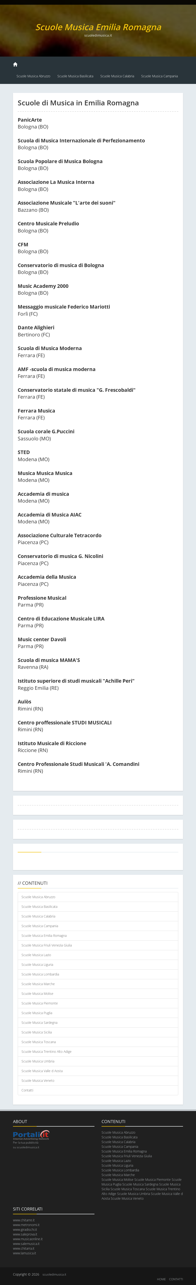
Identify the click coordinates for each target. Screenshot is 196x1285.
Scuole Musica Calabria (117, 76)
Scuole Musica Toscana (38, 1042)
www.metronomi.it (26, 1225)
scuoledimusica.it (54, 1274)
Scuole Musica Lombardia (40, 974)
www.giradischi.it (25, 1229)
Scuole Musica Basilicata (75, 76)
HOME (161, 1279)
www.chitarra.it (23, 1248)
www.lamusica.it (24, 1253)
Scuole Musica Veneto (37, 1080)
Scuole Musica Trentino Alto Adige (46, 1051)
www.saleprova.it (25, 1234)
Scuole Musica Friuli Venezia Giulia (46, 945)
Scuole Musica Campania (159, 76)
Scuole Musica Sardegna (39, 1022)
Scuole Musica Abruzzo (33, 76)
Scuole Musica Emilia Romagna (44, 935)
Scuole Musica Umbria (37, 1061)
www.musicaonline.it (28, 1239)
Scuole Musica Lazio (36, 955)
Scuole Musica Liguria (37, 964)
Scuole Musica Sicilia (36, 1032)
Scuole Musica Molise (37, 993)
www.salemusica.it (26, 1243)
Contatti (27, 1090)
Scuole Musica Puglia (36, 1013)
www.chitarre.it (24, 1220)
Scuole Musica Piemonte (39, 1003)
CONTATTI (176, 1279)
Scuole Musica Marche (38, 984)
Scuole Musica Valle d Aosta (42, 1071)
